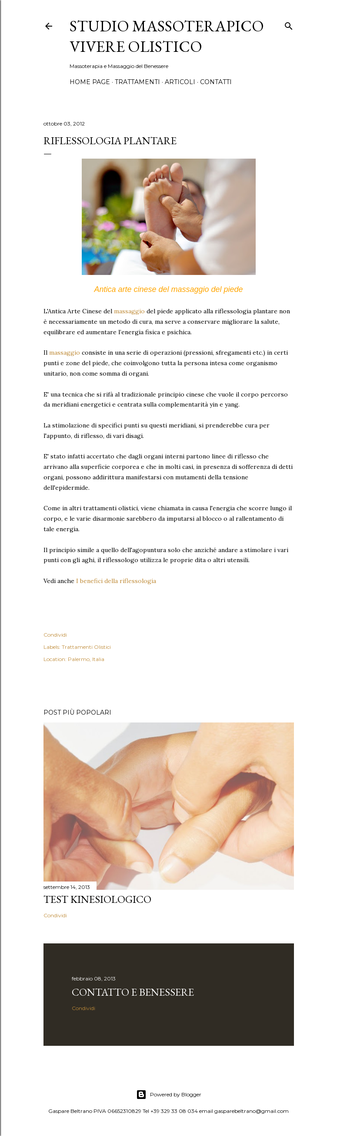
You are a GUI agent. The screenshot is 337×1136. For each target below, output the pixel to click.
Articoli (180, 82)
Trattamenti (137, 82)
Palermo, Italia (86, 659)
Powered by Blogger (168, 1094)
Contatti (216, 82)
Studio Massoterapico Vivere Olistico (167, 36)
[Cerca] (289, 24)
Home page (90, 82)
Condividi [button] (55, 634)
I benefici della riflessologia (116, 581)
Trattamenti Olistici (86, 647)
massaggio (129, 311)
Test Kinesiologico (97, 899)
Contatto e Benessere (133, 992)
